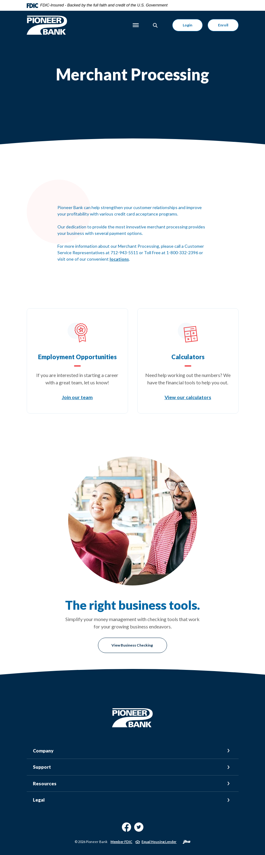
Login (187, 25)
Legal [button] (39, 800)
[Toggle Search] (155, 25)
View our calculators (188, 397)
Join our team (77, 397)
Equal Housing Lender (159, 842)
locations (119, 259)
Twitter (138, 829)
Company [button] (43, 750)
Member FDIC (121, 842)
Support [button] (42, 767)
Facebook (126, 829)
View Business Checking (132, 645)
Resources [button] (45, 783)
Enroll (223, 25)
